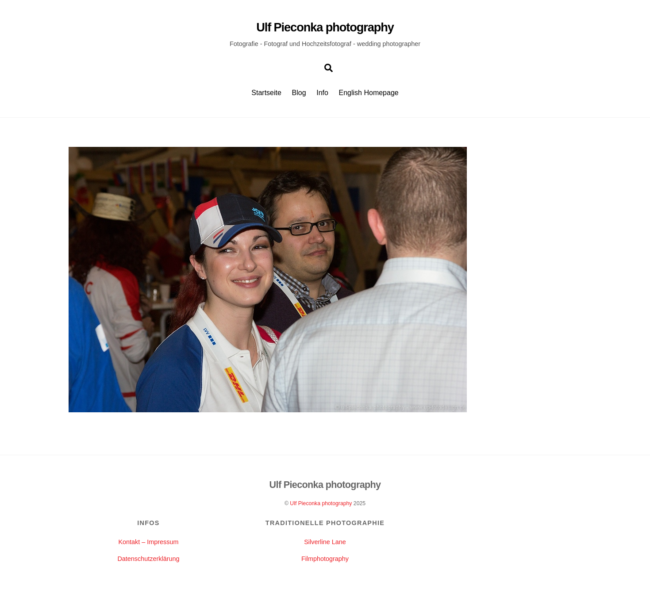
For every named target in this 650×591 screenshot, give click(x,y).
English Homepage (369, 92)
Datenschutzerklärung (148, 558)
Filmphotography (325, 558)
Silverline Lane (325, 541)
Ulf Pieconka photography (321, 503)
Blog (299, 92)
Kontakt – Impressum (148, 541)
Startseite (266, 92)
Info (322, 92)
